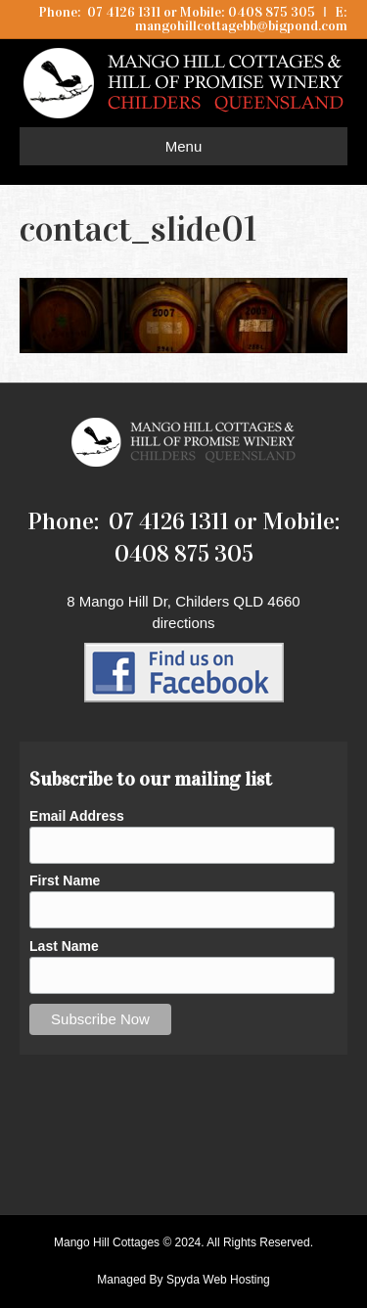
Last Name (64, 946)
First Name (64, 880)
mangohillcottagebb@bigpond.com (241, 26)
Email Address (76, 816)
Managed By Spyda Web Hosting (183, 1279)
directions (183, 622)
